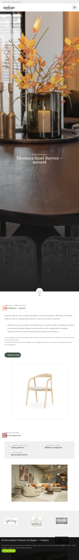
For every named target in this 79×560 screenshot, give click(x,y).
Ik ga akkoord (9, 551)
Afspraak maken (13, 355)
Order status (6, 2)
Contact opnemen (16, 2)
